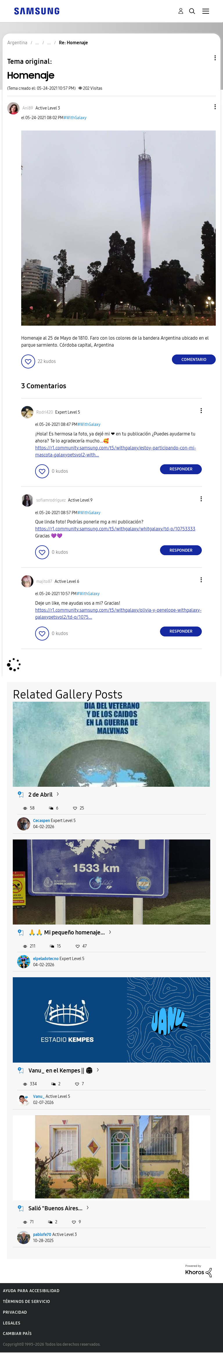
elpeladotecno (46, 958)
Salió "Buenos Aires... (55, 1208)
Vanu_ (39, 1096)
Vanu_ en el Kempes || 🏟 (60, 1070)
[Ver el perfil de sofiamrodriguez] (51, 500)
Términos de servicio (26, 1301)
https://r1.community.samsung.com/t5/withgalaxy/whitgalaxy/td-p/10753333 (115, 529)
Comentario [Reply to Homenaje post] (193, 359)
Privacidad (15, 1312)
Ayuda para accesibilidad (31, 1290)
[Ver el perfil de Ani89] (27, 108)
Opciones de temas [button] (205, 57)
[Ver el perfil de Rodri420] (44, 412)
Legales (11, 1323)
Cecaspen (41, 820)
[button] (205, 106)
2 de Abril (40, 794)
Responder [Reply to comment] (181, 469)
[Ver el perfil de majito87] (44, 581)
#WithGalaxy (75, 117)
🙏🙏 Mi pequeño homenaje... (66, 932)
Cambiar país (17, 1333)
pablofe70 (42, 1234)
